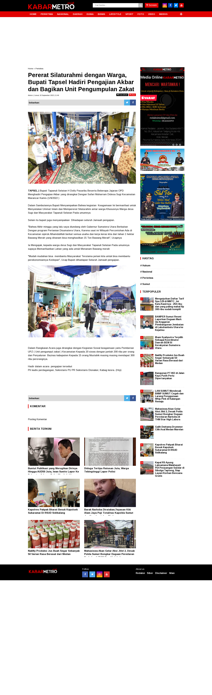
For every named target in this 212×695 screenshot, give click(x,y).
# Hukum (145, 265)
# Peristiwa (146, 278)
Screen (151, 5)
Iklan (172, 573)
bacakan (122, 95)
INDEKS (163, 14)
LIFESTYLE (115, 14)
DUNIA (90, 14)
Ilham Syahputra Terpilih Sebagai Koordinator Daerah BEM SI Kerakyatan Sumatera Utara (169, 342)
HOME (33, 14)
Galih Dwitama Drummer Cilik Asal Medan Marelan (169, 428)
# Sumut (145, 284)
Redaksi (140, 573)
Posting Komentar (37, 419)
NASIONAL (63, 14)
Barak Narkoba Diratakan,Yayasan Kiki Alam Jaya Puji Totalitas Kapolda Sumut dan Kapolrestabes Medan (108, 512)
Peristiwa (39, 68)
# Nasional (146, 271)
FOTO (141, 14)
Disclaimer (161, 573)
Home (30, 68)
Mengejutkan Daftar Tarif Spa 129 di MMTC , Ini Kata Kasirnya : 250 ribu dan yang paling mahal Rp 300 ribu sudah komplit (169, 304)
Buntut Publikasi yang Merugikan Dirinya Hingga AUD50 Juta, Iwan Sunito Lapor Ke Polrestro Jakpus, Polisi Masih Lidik (53, 471)
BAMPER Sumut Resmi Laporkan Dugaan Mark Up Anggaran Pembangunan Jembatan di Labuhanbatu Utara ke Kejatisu (169, 323)
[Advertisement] (106, 39)
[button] (181, 12)
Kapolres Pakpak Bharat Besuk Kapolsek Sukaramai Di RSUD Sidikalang (169, 448)
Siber (150, 573)
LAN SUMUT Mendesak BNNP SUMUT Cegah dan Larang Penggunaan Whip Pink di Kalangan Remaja (169, 396)
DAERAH (77, 14)
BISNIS (101, 14)
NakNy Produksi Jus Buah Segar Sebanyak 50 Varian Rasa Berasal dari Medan (169, 359)
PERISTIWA (47, 14)
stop (132, 95)
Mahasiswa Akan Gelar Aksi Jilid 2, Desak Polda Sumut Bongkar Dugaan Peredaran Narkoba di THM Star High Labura (109, 554)
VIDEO (151, 14)
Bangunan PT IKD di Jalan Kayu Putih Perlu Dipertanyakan (169, 376)
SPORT (129, 14)
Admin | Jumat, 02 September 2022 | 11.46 (43, 95)
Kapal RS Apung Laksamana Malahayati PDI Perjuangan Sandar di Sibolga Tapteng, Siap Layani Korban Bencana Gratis (169, 469)
